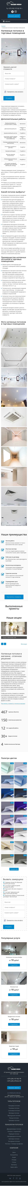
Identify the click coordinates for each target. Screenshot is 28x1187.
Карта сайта (14, 1167)
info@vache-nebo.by (15, 1093)
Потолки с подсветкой (14, 1131)
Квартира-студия (14, 1046)
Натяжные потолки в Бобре (14, 957)
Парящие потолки (14, 1133)
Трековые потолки (14, 1120)
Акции (14, 1157)
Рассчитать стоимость (14, 597)
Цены (14, 1152)
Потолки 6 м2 (14, 987)
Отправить (9, 98)
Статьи (14, 1162)
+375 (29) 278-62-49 (14, 1081)
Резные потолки (14, 1118)
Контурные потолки (14, 1141)
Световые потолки (14, 1138)
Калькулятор (14, 1154)
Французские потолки (14, 1115)
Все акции (24, 644)
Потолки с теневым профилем (14, 1143)
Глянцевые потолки (14, 1105)
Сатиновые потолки (14, 1110)
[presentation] (2, 644)
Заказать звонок (14, 1088)
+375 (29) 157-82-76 (14, 8)
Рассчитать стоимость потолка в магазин (13, 703)
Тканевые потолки (14, 1108)
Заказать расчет (14, 16)
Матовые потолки (14, 1113)
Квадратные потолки (14, 1016)
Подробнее (14, 965)
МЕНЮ (7, 21)
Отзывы (14, 1159)
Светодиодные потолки (14, 1136)
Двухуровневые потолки (14, 1129)
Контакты (14, 1164)
